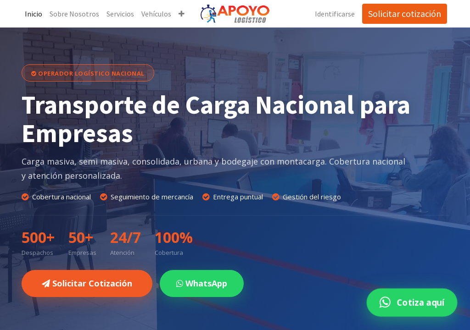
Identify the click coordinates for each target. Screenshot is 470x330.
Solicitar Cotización (87, 283)
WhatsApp (201, 283)
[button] (182, 14)
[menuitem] (34, 14)
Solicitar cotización (404, 13)
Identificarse (334, 13)
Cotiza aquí (411, 302)
